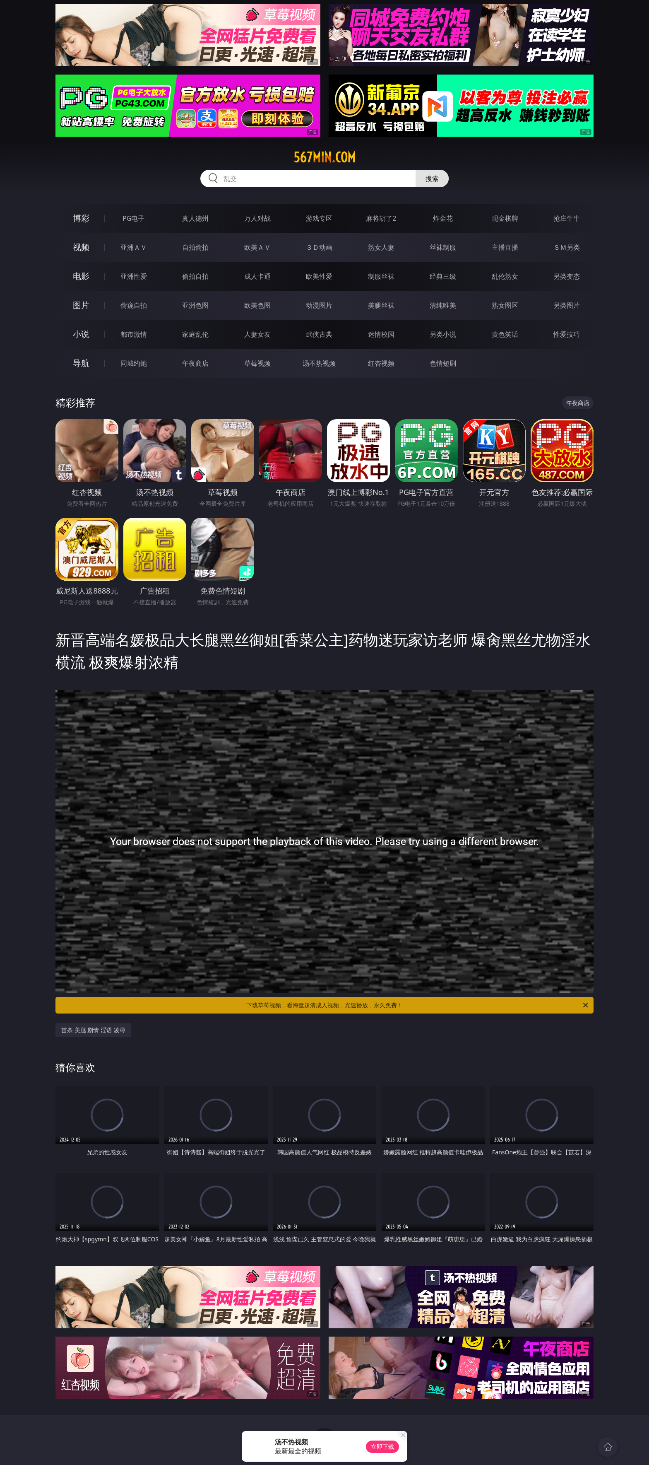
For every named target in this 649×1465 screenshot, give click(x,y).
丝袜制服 (443, 247)
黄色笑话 (505, 334)
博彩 (81, 218)
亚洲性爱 (133, 276)
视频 (81, 247)
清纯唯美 (443, 305)
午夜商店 (195, 363)
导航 (81, 363)
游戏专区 (319, 218)
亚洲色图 (195, 305)
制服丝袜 (381, 276)
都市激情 (133, 334)
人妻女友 (257, 334)
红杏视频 (381, 363)
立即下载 (382, 1447)
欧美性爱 (319, 276)
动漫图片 (319, 305)
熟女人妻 (381, 247)
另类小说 (443, 334)
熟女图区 (505, 305)
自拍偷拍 (195, 247)
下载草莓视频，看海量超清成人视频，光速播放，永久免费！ (417, 1005)
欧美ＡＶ (257, 247)
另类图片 (566, 305)
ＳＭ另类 (566, 247)
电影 (81, 276)
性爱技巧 (566, 334)
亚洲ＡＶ (133, 247)
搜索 (432, 178)
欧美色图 (257, 305)
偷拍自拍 (195, 276)
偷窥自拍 (133, 305)
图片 (81, 305)
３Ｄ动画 (319, 247)
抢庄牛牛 (566, 218)
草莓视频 (257, 363)
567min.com (324, 157)
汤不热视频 (319, 363)
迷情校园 (381, 334)
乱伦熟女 (505, 276)
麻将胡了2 (381, 218)
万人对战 (257, 218)
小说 (81, 334)
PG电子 (133, 218)
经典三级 (443, 276)
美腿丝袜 (381, 305)
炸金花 (443, 218)
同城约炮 (133, 363)
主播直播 (505, 247)
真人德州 (195, 218)
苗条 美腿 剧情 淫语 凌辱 (93, 1030)
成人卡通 (257, 276)
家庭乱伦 (195, 334)
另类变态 (566, 276)
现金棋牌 (505, 218)
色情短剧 (443, 363)
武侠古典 (319, 334)
